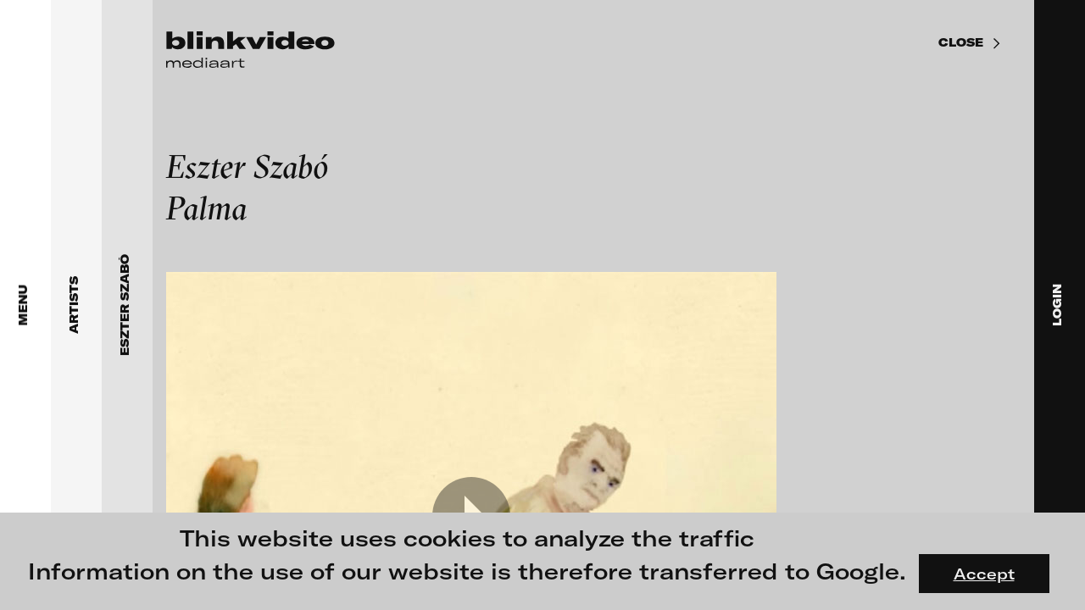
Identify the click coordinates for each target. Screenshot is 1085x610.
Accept (984, 573)
